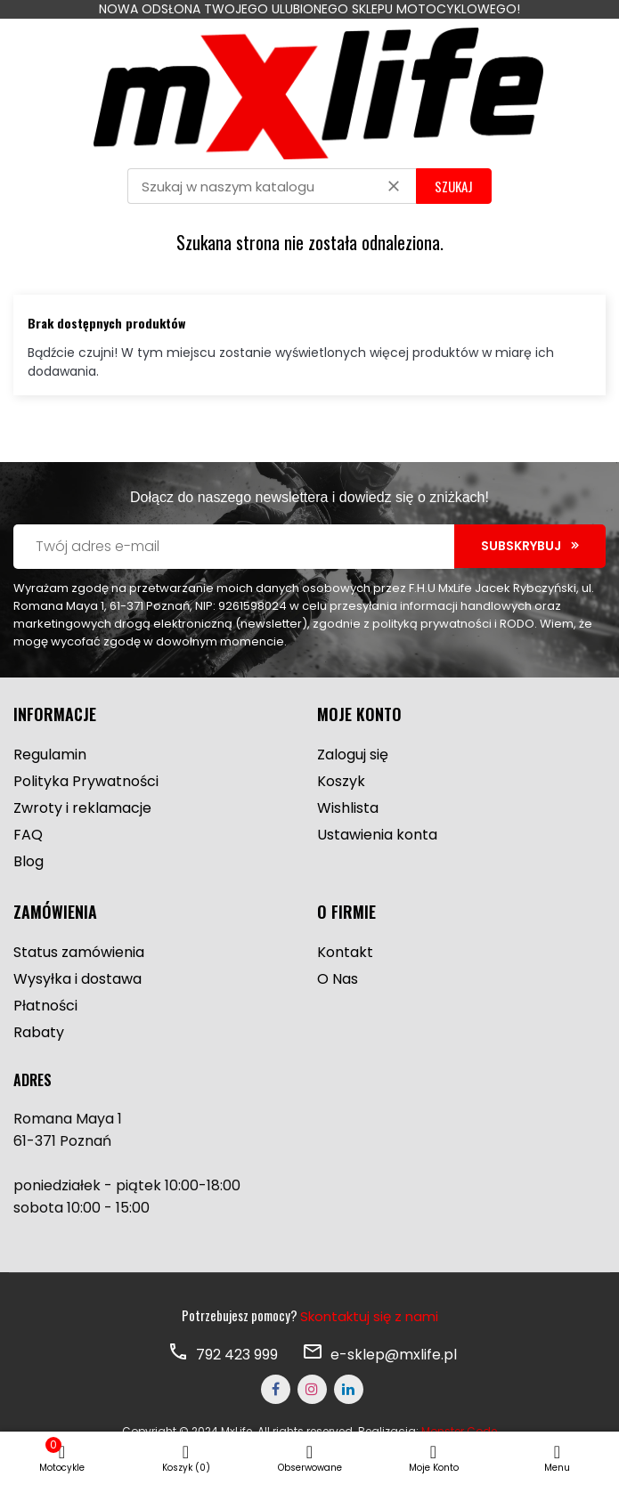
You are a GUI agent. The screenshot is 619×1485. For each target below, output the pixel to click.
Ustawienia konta (377, 834)
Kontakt (345, 952)
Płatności (45, 1005)
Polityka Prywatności (86, 781)
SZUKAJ (454, 186)
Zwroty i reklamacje (82, 808)
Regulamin (49, 754)
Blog (28, 861)
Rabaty (38, 1032)
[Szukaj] (271, 186)
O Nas (337, 979)
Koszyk (341, 781)
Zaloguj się (352, 754)
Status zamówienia (78, 952)
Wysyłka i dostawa (77, 979)
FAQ (28, 834)
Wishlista (348, 808)
